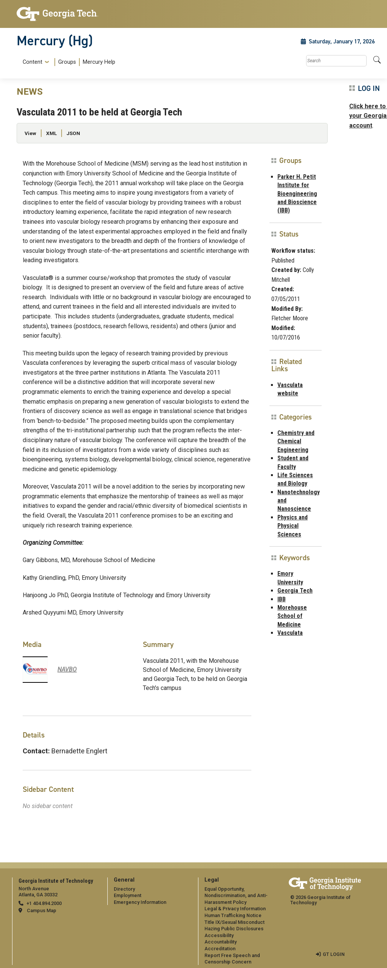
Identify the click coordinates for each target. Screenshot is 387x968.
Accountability (220, 942)
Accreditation (219, 948)
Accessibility (219, 935)
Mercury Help (99, 62)
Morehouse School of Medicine (292, 616)
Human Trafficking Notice (233, 915)
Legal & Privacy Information (235, 908)
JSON (73, 133)
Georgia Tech (295, 590)
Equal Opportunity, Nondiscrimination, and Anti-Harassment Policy (236, 895)
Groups (67, 62)
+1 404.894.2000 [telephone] (44, 903)
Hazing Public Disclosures (233, 928)
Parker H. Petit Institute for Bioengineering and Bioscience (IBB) (297, 193)
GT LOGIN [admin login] (334, 954)
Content (32, 62)
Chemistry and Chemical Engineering (295, 441)
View (30, 133)
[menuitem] (67, 62)
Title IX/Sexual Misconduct (234, 922)
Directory (124, 889)
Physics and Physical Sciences (292, 526)
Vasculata (290, 632)
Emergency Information (140, 902)
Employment (127, 895)
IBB (281, 599)
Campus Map (41, 910)
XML (51, 133)
